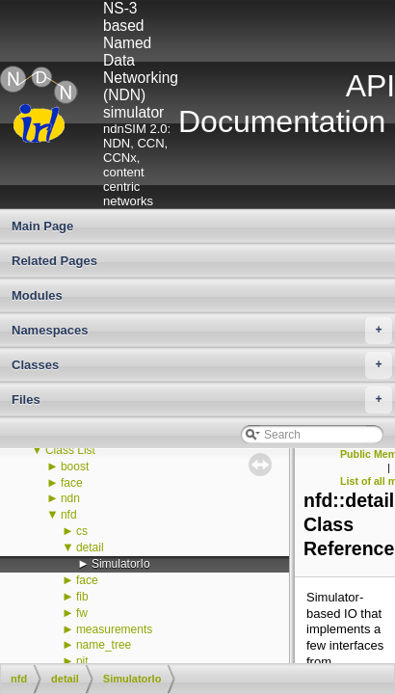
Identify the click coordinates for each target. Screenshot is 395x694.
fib (82, 596)
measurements (114, 629)
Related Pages (54, 261)
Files (202, 400)
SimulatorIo (121, 564)
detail (90, 547)
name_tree (103, 645)
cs (82, 531)
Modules (37, 295)
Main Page (42, 226)
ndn (70, 498)
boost (75, 466)
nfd (69, 514)
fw (82, 613)
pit (82, 661)
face (72, 483)
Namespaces (202, 330)
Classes (202, 365)
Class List (70, 450)
